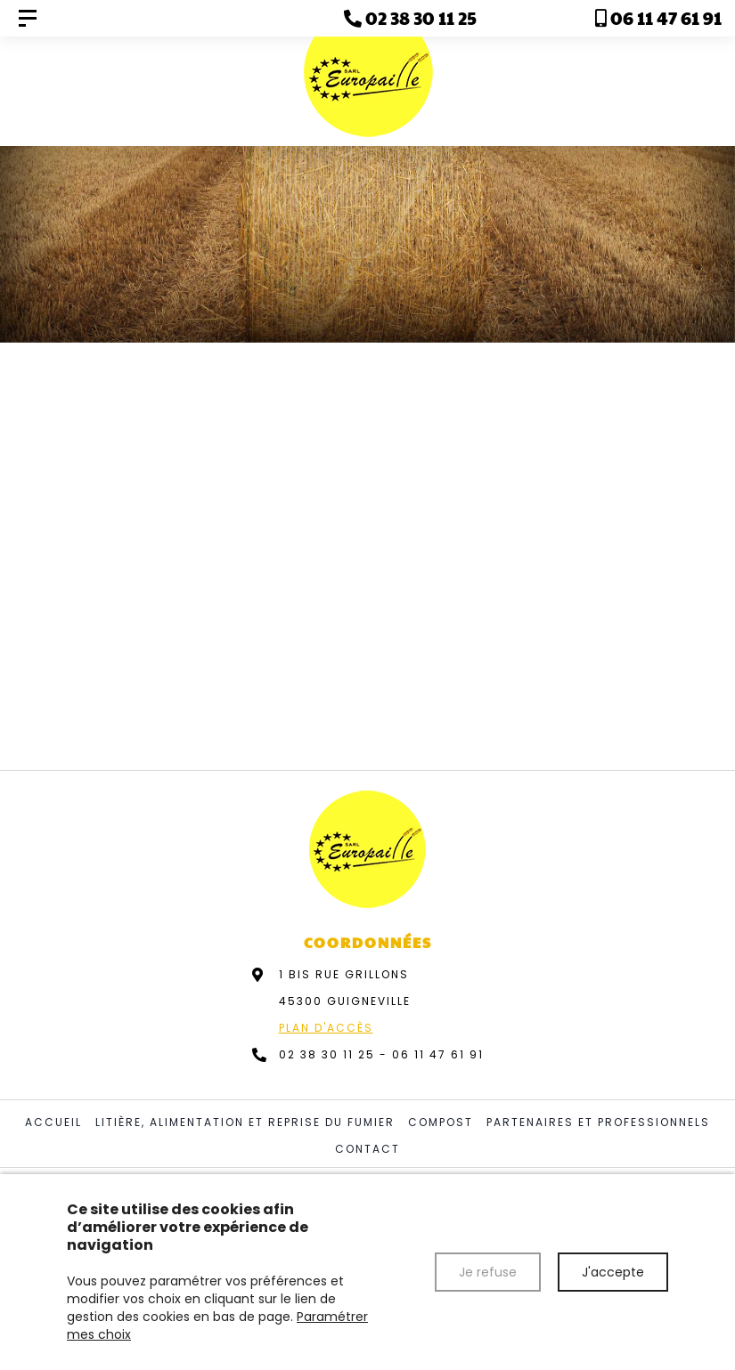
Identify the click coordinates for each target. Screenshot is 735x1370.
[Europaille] (27, 18)
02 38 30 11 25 (327, 1054)
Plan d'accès (326, 1027)
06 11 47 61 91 (438, 1054)
